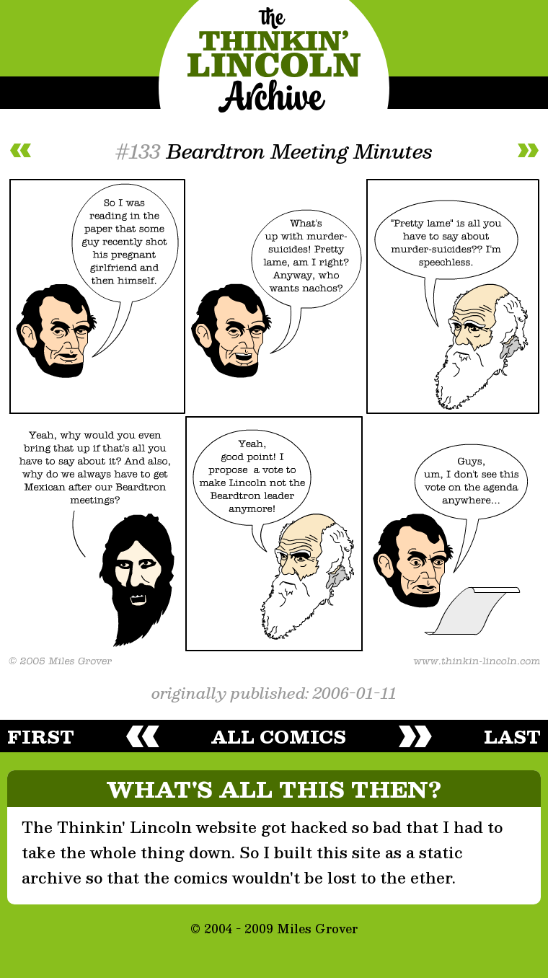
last (512, 736)
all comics (278, 736)
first (40, 736)
